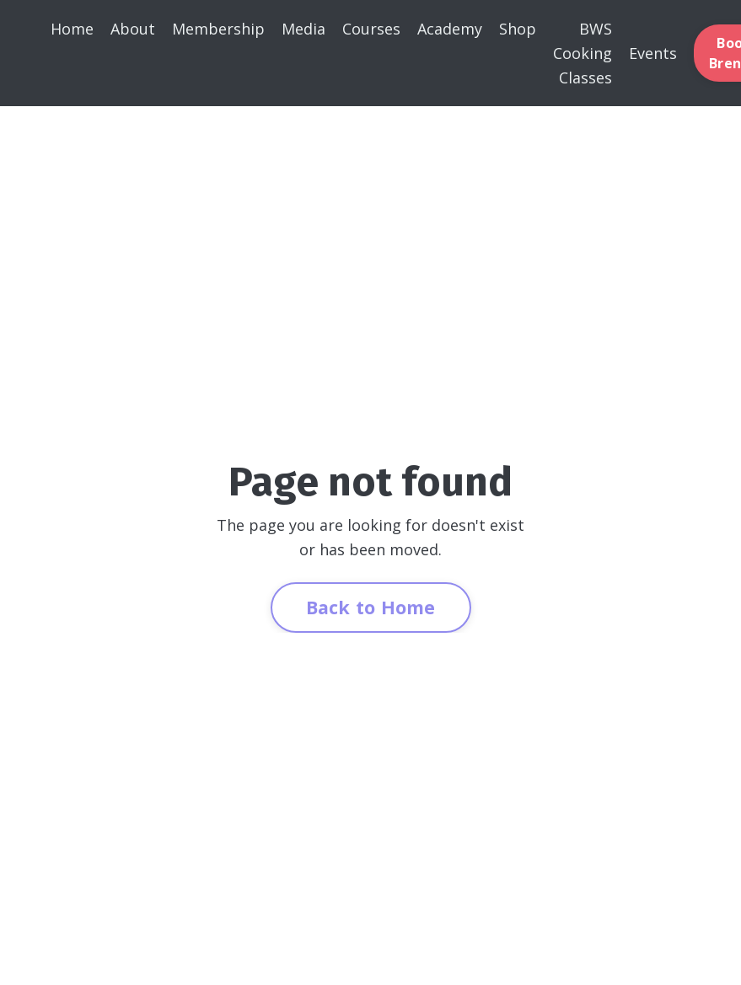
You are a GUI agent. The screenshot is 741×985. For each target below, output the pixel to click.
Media (303, 29)
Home (72, 29)
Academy (449, 29)
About (132, 29)
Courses (371, 29)
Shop (517, 29)
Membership (218, 29)
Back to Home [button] (371, 607)
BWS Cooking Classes (582, 53)
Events (653, 53)
